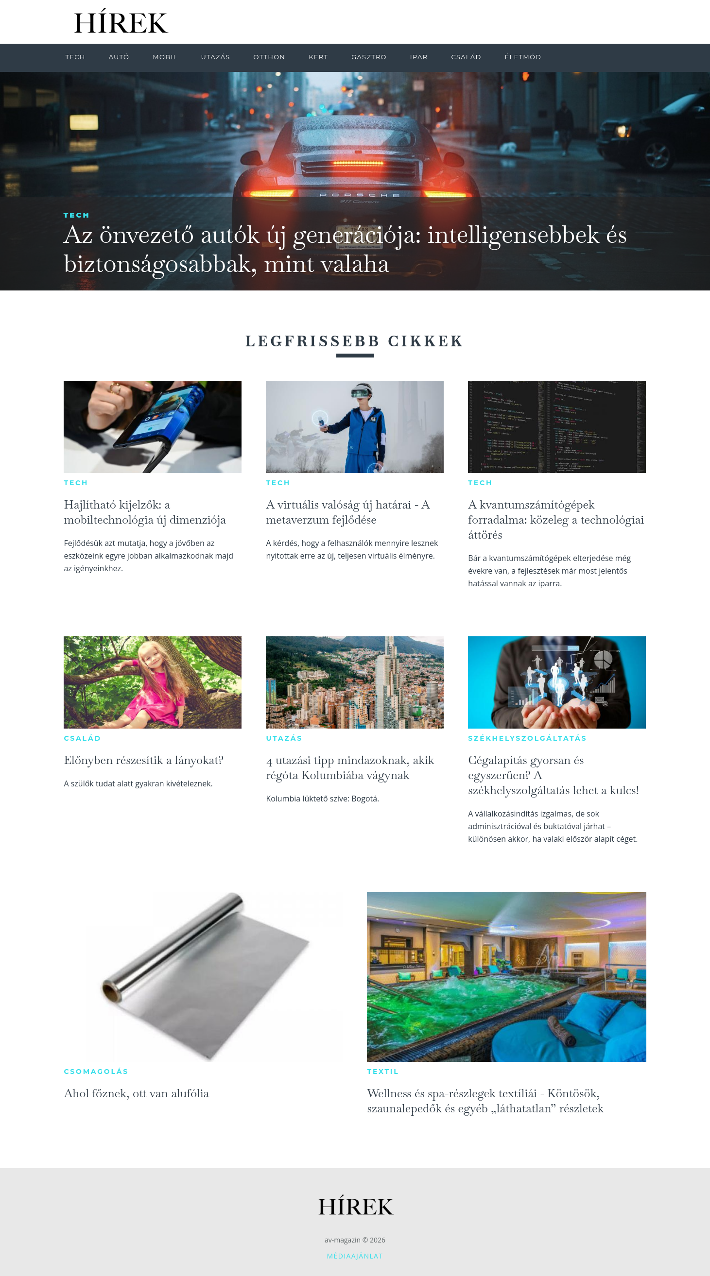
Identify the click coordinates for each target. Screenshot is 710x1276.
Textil (383, 1071)
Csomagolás (96, 1071)
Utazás (284, 738)
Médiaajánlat (355, 1255)
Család (82, 738)
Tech (77, 215)
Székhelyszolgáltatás (527, 738)
